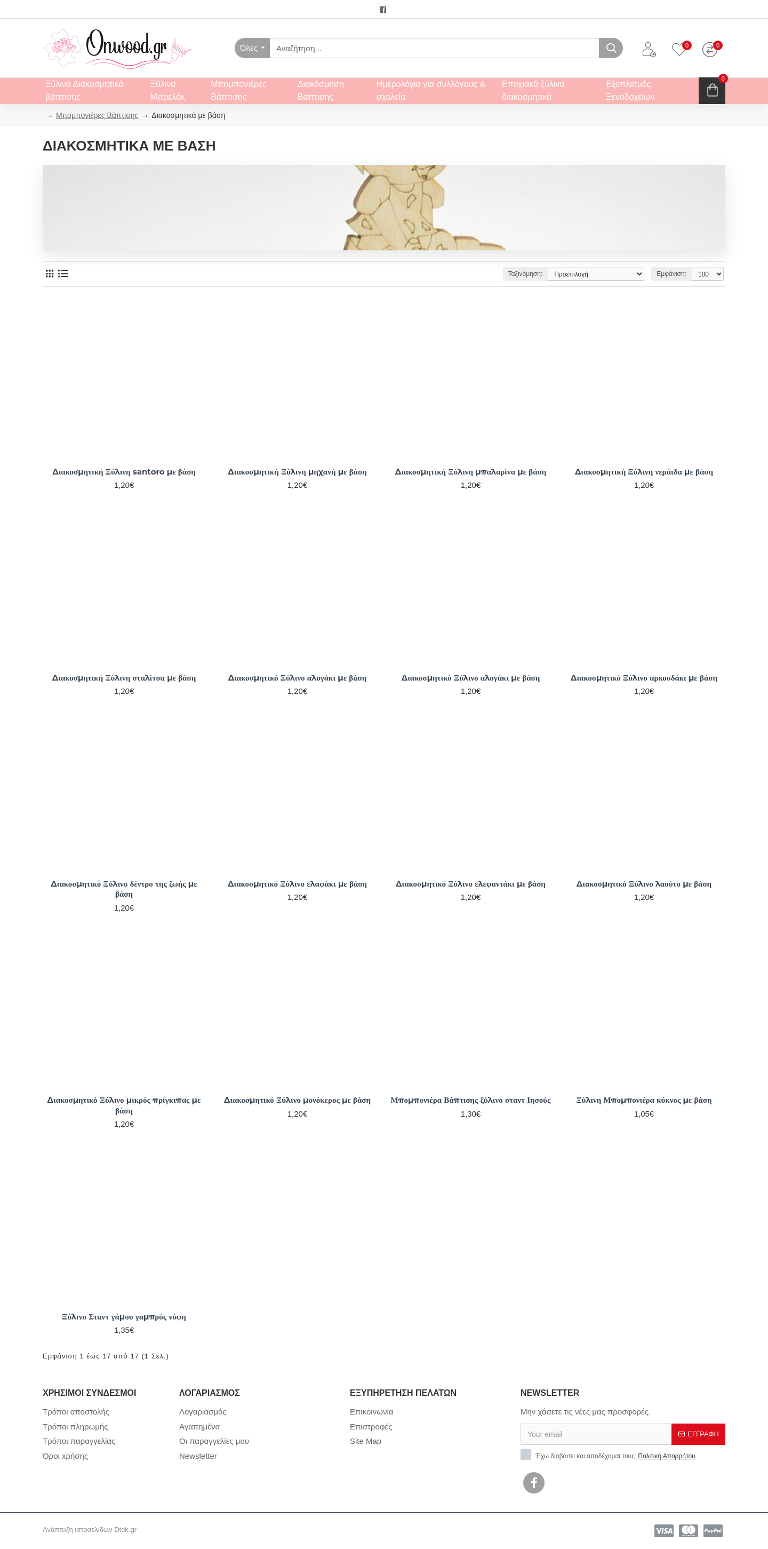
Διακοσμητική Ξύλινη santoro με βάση (124, 472)
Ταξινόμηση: (525, 274)
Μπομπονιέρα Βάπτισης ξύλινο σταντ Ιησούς (471, 1100)
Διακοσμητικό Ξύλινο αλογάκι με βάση (297, 678)
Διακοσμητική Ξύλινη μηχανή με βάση (297, 472)
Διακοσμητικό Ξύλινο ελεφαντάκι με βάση (471, 884)
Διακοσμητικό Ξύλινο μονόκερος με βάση (297, 1100)
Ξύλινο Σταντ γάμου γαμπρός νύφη (124, 1316)
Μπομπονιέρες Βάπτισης (97, 115)
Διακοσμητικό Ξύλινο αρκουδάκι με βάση (644, 678)
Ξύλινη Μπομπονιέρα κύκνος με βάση (643, 1100)
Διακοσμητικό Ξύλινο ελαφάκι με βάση (297, 884)
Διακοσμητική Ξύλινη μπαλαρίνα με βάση (471, 472)
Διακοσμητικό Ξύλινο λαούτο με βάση (644, 884)
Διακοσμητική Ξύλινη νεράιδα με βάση (644, 472)
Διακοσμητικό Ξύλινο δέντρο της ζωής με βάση (124, 889)
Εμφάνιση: (671, 274)
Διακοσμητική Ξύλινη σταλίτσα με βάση (124, 678)
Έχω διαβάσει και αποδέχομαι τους (609, 1455)
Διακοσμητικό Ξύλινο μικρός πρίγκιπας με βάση (124, 1105)
